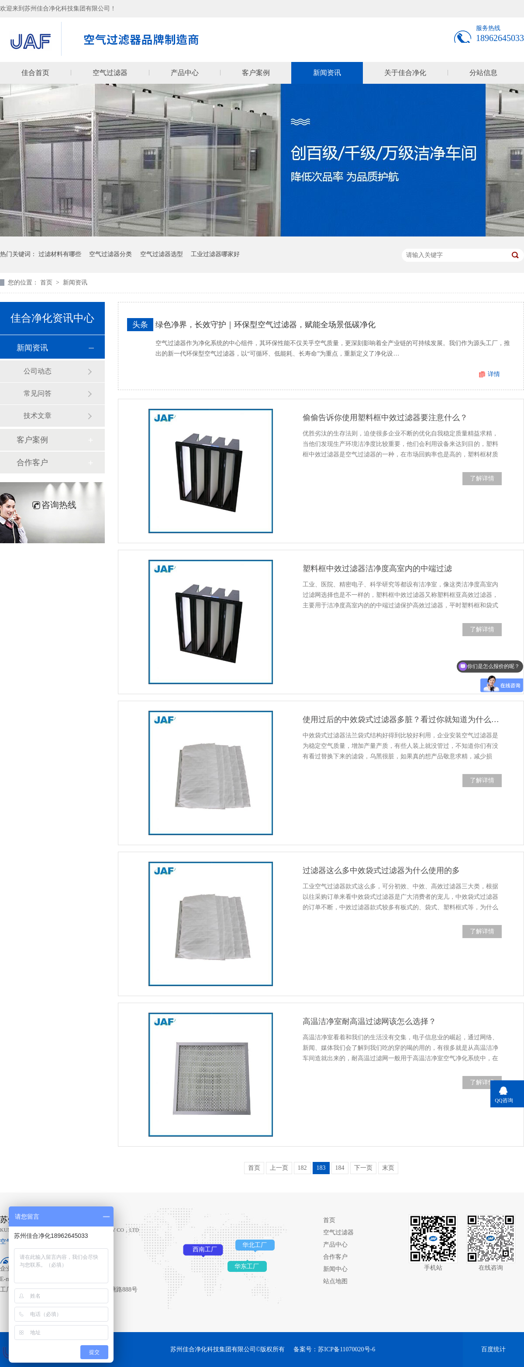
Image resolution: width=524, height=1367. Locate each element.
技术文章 (38, 415)
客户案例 (256, 72)
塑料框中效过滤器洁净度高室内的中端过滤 (377, 568)
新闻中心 (335, 1269)
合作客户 (32, 462)
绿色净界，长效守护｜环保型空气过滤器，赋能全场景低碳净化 (265, 324)
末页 (388, 1168)
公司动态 (38, 371)
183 (321, 1168)
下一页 (363, 1168)
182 (302, 1168)
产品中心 (185, 72)
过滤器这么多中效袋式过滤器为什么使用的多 (381, 870)
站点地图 (335, 1281)
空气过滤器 (110, 72)
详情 (494, 374)
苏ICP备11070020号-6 (346, 1349)
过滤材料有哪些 (59, 254)
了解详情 (482, 478)
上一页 (279, 1168)
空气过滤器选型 (161, 254)
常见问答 (38, 393)
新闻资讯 (327, 72)
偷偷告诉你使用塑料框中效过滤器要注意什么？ (385, 417)
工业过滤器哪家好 (215, 254)
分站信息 (483, 72)
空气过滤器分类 (110, 254)
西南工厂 (205, 1249)
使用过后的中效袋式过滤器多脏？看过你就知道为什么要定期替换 (402, 719)
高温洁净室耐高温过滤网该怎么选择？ (369, 1021)
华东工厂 (246, 1266)
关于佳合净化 (405, 72)
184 (340, 1168)
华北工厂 (254, 1245)
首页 (47, 282)
